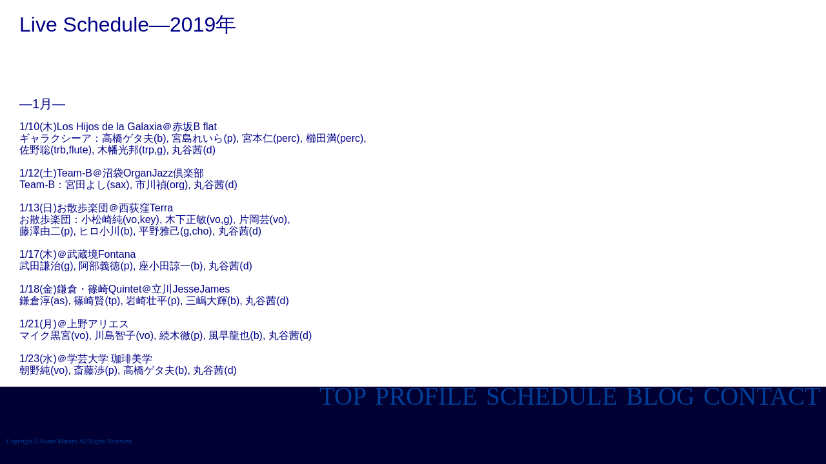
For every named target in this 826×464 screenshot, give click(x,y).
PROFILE (423, 396)
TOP (343, 396)
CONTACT (761, 396)
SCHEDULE (548, 396)
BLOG (657, 396)
